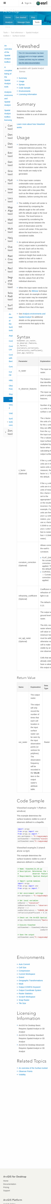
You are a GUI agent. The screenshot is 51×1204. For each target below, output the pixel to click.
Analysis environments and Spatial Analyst (8, 98)
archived (22, 56)
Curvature (11, 367)
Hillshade (11, 380)
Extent (21, 977)
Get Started (21, 17)
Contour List (11, 348)
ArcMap (11, 11)
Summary (23, 78)
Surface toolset (19, 36)
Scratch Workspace (27, 997)
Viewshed (11, 399)
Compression (24, 971)
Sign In (28, 3)
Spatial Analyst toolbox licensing (8, 115)
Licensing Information (28, 94)
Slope (11, 394)
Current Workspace (27, 974)
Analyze (9, 22)
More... (8, 27)
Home (8, 17)
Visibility (11, 413)
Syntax (22, 84)
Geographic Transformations (31, 980)
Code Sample (24, 88)
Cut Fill (10, 373)
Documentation (9, 1184)
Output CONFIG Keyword (29, 987)
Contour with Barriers (11, 358)
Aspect (11, 336)
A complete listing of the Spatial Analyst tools (8, 77)
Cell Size (22, 967)
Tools (37, 22)
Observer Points (11, 387)
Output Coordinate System (30, 990)
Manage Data (24, 22)
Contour (11, 341)
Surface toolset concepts (11, 422)
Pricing (6, 1187)
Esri (42, 3)
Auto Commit (24, 964)
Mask (21, 984)
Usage (21, 81)
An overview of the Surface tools (11, 322)
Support (6, 1190)
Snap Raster (24, 1000)
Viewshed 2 (11, 406)
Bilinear (35, 291)
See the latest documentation (29, 63)
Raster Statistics (26, 993)
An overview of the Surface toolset (33, 1068)
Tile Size (22, 1003)
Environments (24, 91)
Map (33, 17)
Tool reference (17, 32)
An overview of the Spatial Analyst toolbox (8, 54)
